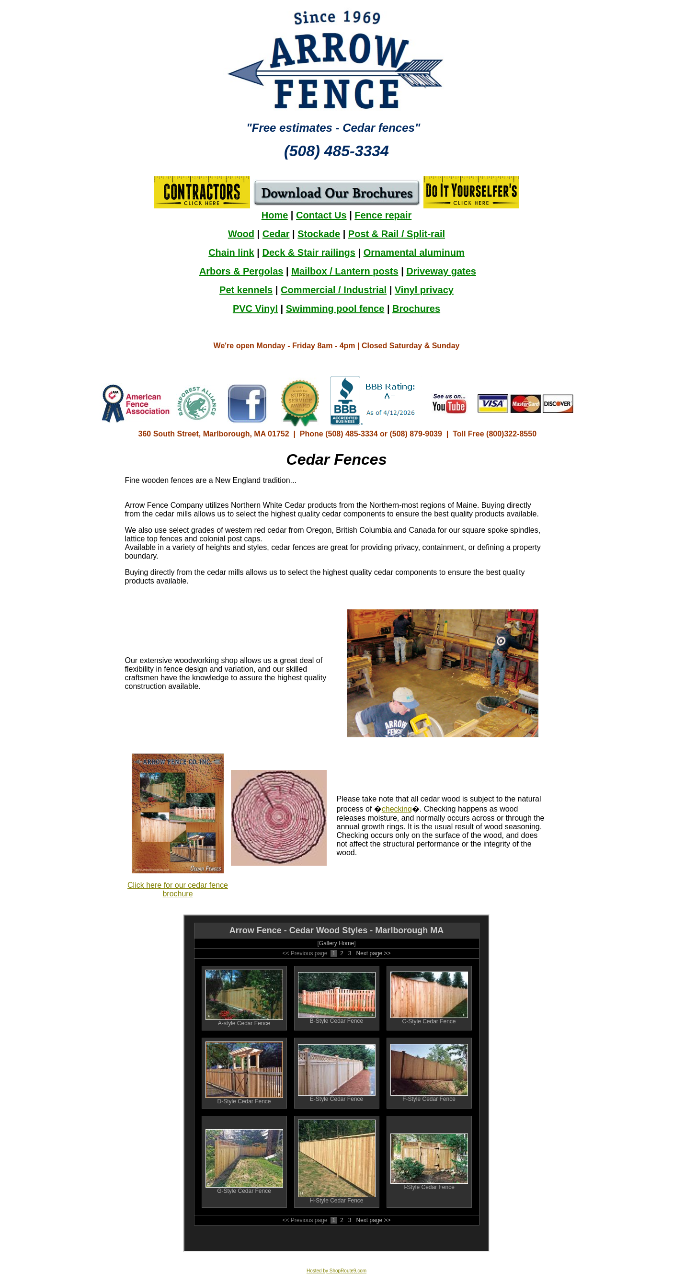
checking (397, 809)
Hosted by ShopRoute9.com (336, 1270)
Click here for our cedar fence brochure (177, 889)
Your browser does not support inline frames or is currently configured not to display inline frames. (336, 274)
